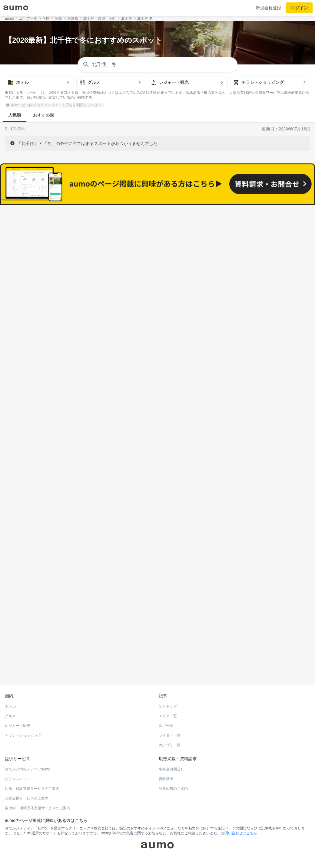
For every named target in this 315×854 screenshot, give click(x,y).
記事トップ (168, 667)
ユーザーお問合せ (163, 840)
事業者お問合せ (171, 730)
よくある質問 (135, 840)
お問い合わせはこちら (239, 794)
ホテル (10, 667)
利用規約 (189, 840)
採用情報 (113, 840)
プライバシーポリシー (218, 840)
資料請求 (166, 740)
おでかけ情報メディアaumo (27, 730)
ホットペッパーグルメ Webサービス (55, 632)
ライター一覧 (170, 696)
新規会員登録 (268, 7)
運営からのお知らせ (86, 840)
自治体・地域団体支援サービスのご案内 (37, 769)
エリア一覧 (168, 677)
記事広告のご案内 (173, 750)
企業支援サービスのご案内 (26, 759)
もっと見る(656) (157, 415)
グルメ (10, 677)
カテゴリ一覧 (170, 706)
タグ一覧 (166, 687)
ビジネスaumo (16, 740)
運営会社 (59, 840)
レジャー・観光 (17, 687)
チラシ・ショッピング (23, 696)
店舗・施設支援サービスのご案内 (32, 750)
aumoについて (251, 840)
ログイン (299, 7)
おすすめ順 (43, 115)
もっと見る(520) (157, 509)
